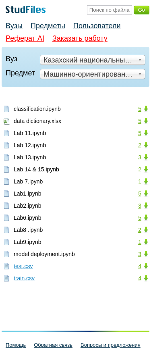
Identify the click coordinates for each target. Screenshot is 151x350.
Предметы (48, 26)
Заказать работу (80, 38)
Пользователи (96, 26)
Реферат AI (25, 38)
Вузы (14, 26)
